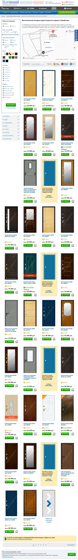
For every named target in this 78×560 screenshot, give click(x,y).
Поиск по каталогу (8, 21)
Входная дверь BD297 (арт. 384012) (11, 376)
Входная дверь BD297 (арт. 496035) (67, 282)
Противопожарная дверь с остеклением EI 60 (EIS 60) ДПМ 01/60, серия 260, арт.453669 (30, 190)
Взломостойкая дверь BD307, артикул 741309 (30, 282)
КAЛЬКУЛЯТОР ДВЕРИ (67, 12)
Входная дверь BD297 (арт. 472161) (67, 235)
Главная (3, 16)
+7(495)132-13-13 (70, 27)
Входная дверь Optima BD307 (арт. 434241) (11, 235)
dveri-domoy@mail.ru (69, 4)
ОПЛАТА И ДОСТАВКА (25, 12)
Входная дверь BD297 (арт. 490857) (48, 235)
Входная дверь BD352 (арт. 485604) (29, 99)
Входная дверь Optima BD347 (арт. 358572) (48, 99)
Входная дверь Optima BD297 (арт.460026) (67, 143)
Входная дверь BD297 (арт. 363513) (29, 235)
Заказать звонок (38, 2)
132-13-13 (69, 2)
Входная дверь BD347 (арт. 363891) (29, 143)
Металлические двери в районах (13, 16)
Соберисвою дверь (49, 196)
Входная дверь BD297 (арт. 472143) (11, 472)
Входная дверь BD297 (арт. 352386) (67, 329)
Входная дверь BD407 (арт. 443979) (29, 519)
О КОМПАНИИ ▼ (14, 12)
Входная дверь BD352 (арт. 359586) (67, 189)
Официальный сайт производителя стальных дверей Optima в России (9, 5)
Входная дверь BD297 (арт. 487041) (29, 329)
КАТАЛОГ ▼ (6, 12)
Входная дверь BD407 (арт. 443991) (11, 282)
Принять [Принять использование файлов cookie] (71, 554)
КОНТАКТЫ (48, 12)
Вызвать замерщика (26, 2)
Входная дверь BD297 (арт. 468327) (48, 329)
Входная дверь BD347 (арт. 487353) (48, 143)
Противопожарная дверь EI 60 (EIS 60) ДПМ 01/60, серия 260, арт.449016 (67, 473)
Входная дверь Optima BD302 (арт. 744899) (11, 519)
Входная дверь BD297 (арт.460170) (67, 99)
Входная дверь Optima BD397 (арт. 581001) (67, 376)
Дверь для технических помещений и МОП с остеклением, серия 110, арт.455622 (30, 377)
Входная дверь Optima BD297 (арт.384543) (30, 472)
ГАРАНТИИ (35, 12)
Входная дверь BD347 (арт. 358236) (29, 424)
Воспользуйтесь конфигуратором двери (19, 539)
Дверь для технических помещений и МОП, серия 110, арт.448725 (11, 330)
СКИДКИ (41, 12)
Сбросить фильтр (11, 108)
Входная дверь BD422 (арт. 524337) (48, 424)
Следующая (70, 544)
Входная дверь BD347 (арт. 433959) (11, 424)
